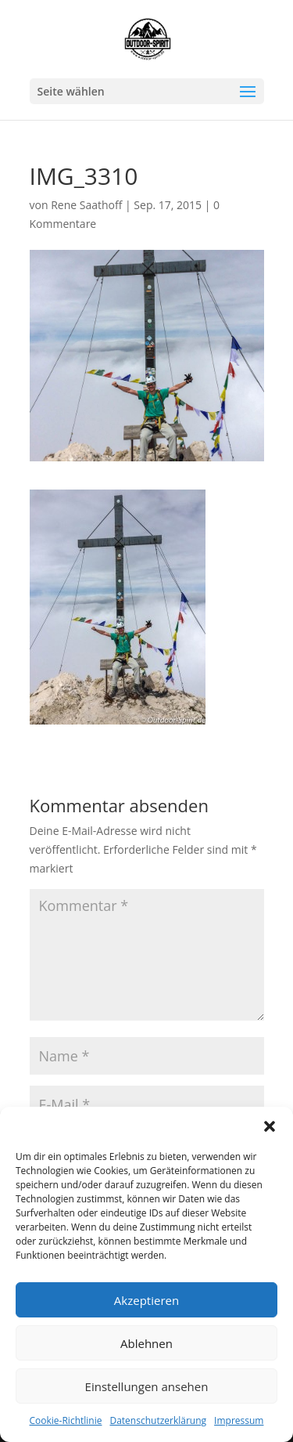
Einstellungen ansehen (147, 1386)
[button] (269, 1126)
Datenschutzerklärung (157, 1420)
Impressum (238, 1420)
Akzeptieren (146, 1300)
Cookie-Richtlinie (66, 1420)
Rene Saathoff (86, 204)
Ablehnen (146, 1343)
